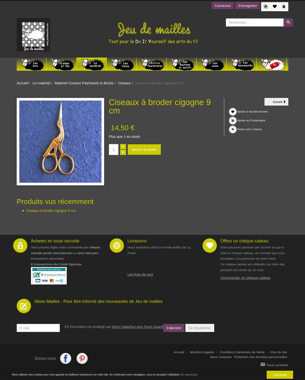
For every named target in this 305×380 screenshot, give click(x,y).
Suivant (280, 103)
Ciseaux (124, 83)
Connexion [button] (223, 6)
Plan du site (278, 352)
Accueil (22, 83)
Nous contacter (221, 357)
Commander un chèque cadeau (245, 278)
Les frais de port (140, 274)
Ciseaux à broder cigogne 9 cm (51, 211)
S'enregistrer (247, 6)
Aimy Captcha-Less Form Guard (137, 327)
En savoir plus (189, 374)
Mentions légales (202, 352)
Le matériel (41, 83)
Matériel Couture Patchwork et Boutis (84, 83)
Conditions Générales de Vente (242, 352)
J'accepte (280, 375)
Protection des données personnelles (260, 357)
